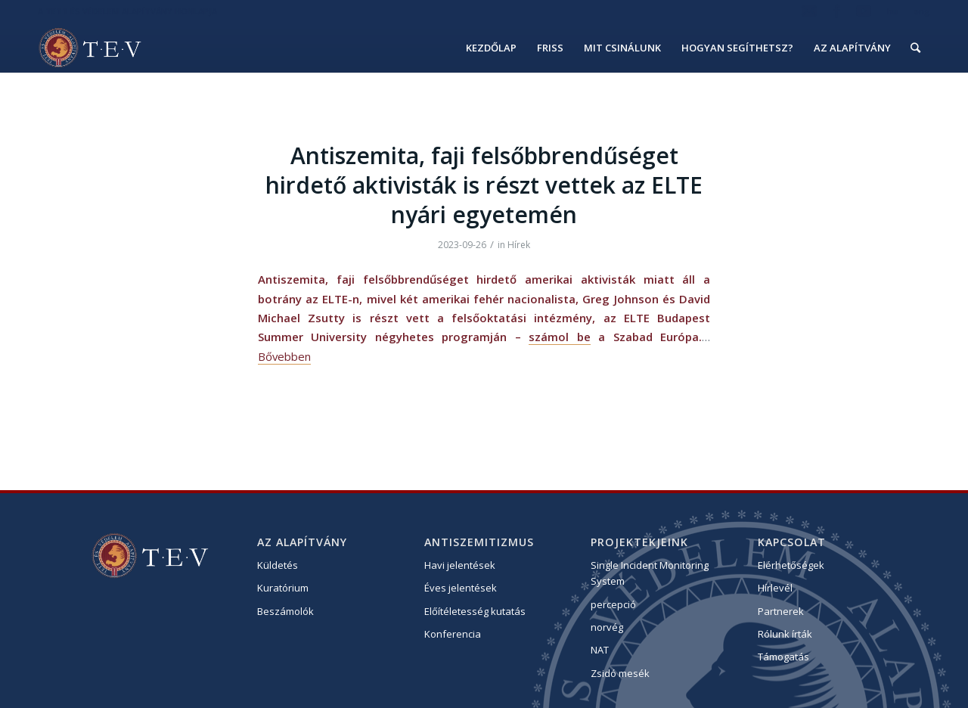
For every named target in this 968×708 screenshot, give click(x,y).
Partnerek (781, 611)
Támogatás (783, 656)
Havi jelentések (459, 565)
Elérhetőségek (791, 565)
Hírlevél (775, 588)
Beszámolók (285, 611)
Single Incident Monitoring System (650, 573)
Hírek (518, 244)
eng (922, 11)
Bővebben (284, 356)
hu (892, 11)
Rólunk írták (785, 634)
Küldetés (277, 565)
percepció (613, 604)
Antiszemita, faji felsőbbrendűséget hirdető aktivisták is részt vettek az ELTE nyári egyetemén (484, 185)
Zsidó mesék (620, 673)
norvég (607, 627)
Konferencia (452, 634)
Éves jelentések (460, 588)
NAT (600, 650)
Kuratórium (283, 588)
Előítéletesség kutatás (475, 611)
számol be (559, 336)
